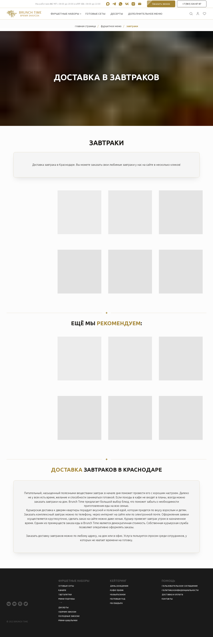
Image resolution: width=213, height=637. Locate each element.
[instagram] (133, 4)
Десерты (116, 13)
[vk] (127, 4)
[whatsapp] (120, 4)
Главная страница (85, 26)
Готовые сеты (95, 13)
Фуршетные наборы (65, 13)
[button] (191, 13)
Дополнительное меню (145, 13)
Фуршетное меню (111, 26)
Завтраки (132, 26)
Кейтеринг (118, 580)
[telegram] (114, 4)
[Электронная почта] (140, 4)
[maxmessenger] (108, 4)
